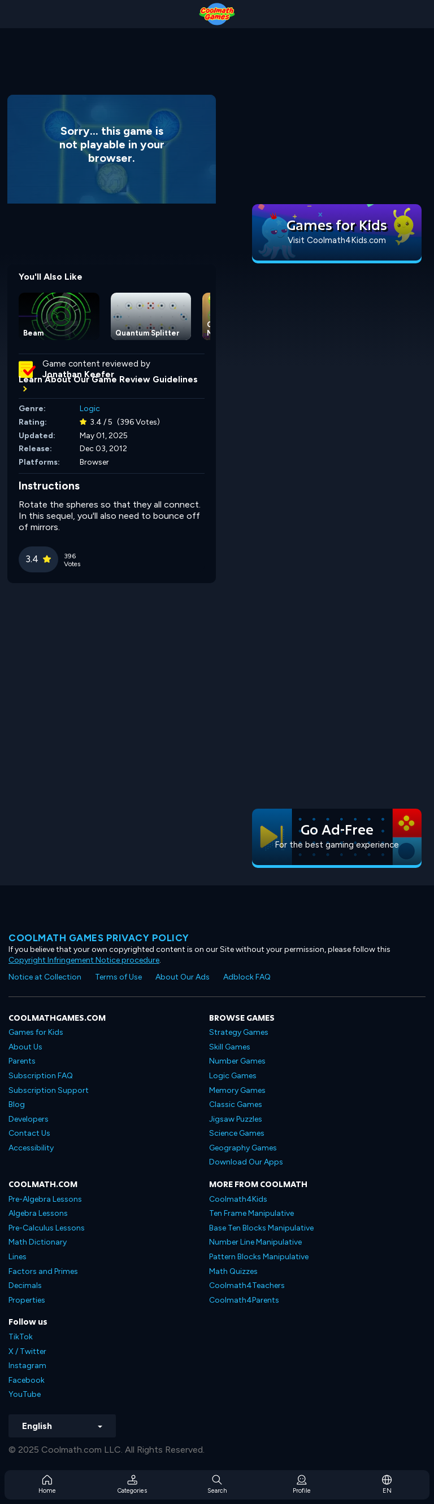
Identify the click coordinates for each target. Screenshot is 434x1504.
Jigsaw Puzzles (235, 1119)
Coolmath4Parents (244, 1300)
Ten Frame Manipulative (251, 1213)
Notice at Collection (44, 977)
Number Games (237, 1061)
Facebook (26, 1380)
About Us (25, 1047)
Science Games (236, 1133)
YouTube (24, 1394)
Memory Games (237, 1090)
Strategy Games (238, 1032)
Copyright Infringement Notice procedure (83, 960)
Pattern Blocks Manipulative (259, 1257)
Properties (26, 1300)
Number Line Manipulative (255, 1242)
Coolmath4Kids (238, 1199)
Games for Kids (35, 1032)
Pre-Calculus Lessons (46, 1228)
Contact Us (29, 1133)
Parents (22, 1061)
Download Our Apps (246, 1162)
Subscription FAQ (40, 1075)
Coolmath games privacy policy (98, 937)
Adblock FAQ (247, 977)
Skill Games (229, 1047)
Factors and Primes (43, 1271)
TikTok (20, 1337)
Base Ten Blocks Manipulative (261, 1228)
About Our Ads (182, 977)
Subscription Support (48, 1090)
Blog (16, 1104)
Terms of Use (118, 977)
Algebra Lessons (38, 1213)
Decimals (25, 1285)
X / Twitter (27, 1351)
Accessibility (31, 1148)
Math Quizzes (233, 1271)
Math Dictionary (37, 1242)
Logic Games (233, 1075)
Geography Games (243, 1148)
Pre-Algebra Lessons (45, 1199)
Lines (17, 1257)
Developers (28, 1119)
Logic (90, 408)
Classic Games (235, 1104)
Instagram (27, 1365)
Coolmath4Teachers (247, 1285)
